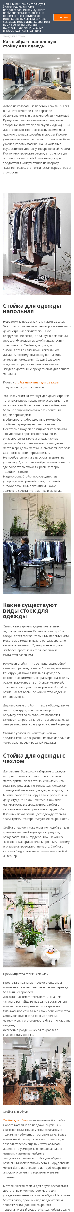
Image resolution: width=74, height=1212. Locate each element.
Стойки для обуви (15, 1120)
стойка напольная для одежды (37, 382)
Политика (34, 30)
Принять (62, 17)
